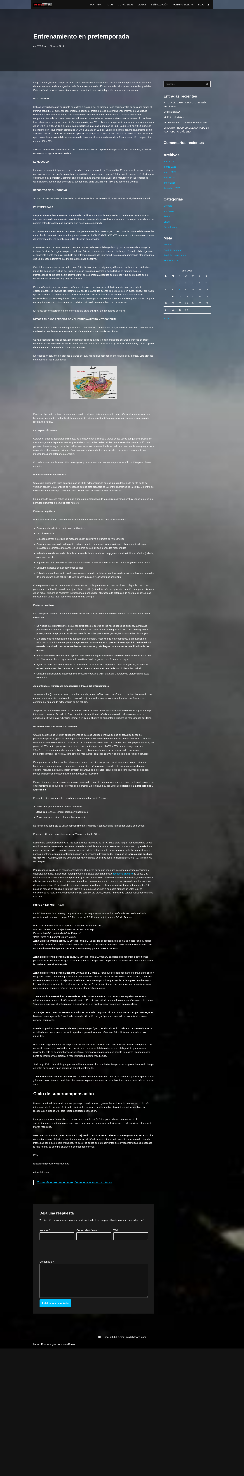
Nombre (45, 1353)
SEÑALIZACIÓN (157, 4)
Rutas (167, 224)
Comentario (47, 1386)
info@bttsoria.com (136, 1464)
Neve (36, 1472)
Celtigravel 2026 (173, 113)
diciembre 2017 (172, 194)
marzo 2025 (170, 177)
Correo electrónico (87, 1353)
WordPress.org (172, 272)
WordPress (69, 1472)
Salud (167, 230)
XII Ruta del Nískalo (174, 119)
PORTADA (91, 4)
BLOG (201, 4)
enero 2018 (170, 189)
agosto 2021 (170, 183)
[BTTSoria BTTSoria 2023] (42, 5)
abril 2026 (169, 165)
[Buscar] (208, 4)
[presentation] (63, 1373)
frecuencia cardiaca (130, 963)
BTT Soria (42, 46)
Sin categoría (171, 236)
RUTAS (105, 4)
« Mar (167, 333)
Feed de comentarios (175, 266)
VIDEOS (139, 4)
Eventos (168, 213)
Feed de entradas (173, 260)
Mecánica (169, 219)
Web (116, 1353)
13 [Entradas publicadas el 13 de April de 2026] (166, 309)
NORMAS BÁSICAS (182, 4)
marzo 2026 (170, 171)
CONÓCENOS (122, 4)
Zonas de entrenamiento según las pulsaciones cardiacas (76, 1300)
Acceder (168, 254)
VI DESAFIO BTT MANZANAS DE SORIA (187, 125)
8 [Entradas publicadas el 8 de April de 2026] (179, 302)
